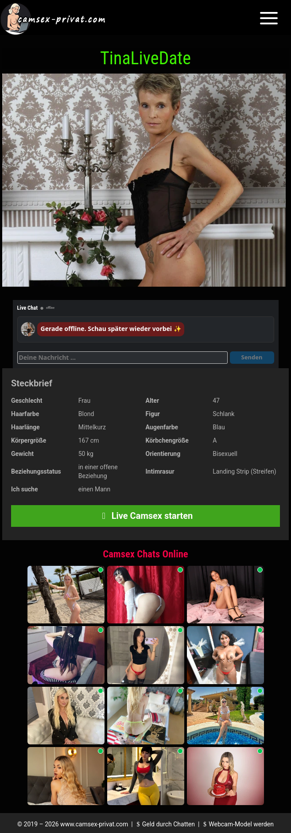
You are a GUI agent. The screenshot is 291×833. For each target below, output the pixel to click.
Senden (252, 357)
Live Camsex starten (145, 515)
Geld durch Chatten (164, 824)
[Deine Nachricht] (122, 357)
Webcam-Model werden (237, 824)
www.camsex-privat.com (94, 824)
